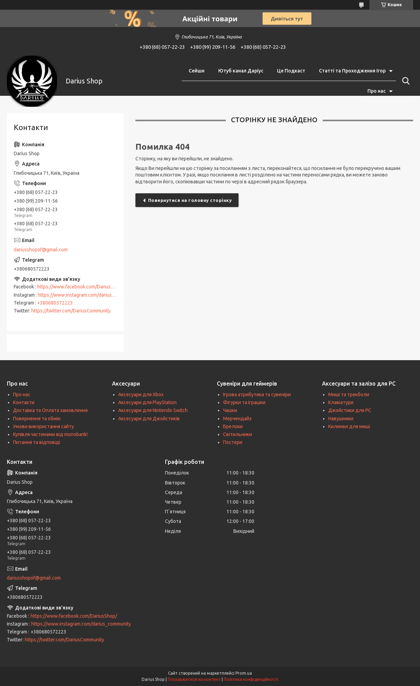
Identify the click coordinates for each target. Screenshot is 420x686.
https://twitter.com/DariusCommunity (71, 310)
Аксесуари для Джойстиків (149, 418)
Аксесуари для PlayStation (147, 402)
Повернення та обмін (36, 418)
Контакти (23, 402)
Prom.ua (243, 673)
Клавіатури (340, 402)
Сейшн (197, 70)
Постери (232, 442)
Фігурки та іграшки (244, 402)
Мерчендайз (237, 418)
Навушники (340, 418)
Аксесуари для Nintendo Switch (153, 410)
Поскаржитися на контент (194, 679)
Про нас (376, 91)
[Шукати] (404, 81)
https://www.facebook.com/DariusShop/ (80, 286)
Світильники (237, 434)
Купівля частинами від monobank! (50, 434)
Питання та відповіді (36, 442)
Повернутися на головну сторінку (190, 200)
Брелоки (233, 426)
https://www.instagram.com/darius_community (87, 295)
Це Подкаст (291, 70)
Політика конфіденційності (251, 679)
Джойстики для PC (349, 410)
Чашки (230, 410)
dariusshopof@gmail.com (41, 249)
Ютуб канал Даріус (240, 70)
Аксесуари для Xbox (141, 394)
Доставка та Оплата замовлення (50, 410)
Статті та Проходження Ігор (352, 70)
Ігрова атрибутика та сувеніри (257, 394)
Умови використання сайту (43, 426)
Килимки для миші (349, 426)
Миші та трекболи (348, 394)
